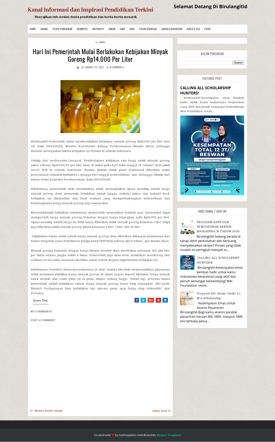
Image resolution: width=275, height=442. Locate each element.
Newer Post (43, 410)
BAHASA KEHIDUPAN (171, 29)
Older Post (159, 411)
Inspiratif (98, 29)
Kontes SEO (193, 29)
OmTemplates (128, 435)
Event (208, 29)
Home (33, 29)
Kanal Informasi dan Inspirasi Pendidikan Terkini (90, 9)
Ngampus (82, 29)
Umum (112, 29)
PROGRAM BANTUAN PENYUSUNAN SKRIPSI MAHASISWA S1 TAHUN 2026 (218, 227)
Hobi (132, 29)
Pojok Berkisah (148, 29)
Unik (122, 29)
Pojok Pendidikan (62, 29)
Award (44, 29)
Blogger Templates (169, 435)
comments (117, 67)
